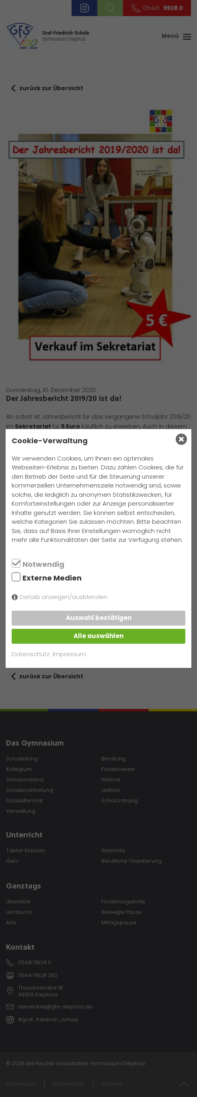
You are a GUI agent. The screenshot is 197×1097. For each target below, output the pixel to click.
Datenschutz (30, 654)
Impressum (69, 654)
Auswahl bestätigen (98, 618)
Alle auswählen (98, 636)
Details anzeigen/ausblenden (63, 597)
